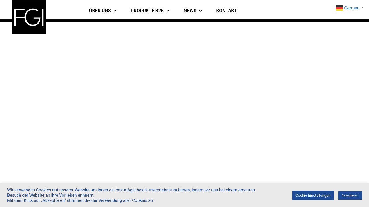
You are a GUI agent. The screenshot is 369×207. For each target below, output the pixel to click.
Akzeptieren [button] (350, 195)
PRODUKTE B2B (150, 11)
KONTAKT (226, 11)
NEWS (193, 11)
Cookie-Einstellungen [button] (312, 195)
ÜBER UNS (102, 11)
